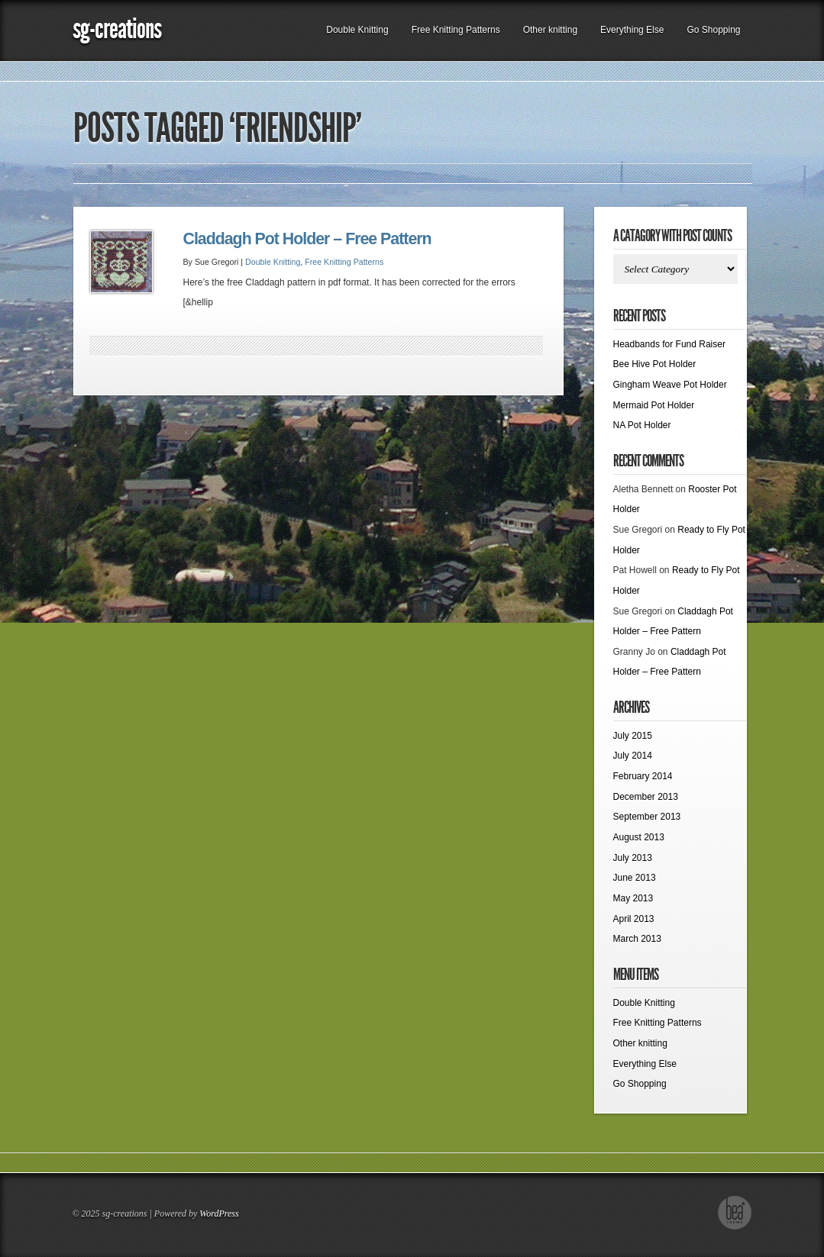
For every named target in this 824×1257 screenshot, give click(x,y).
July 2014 (632, 755)
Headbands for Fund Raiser (669, 344)
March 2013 (637, 938)
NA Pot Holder (642, 425)
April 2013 (633, 919)
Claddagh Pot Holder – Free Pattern (307, 239)
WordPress (218, 1213)
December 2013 (645, 796)
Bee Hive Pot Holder (654, 364)
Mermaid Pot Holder (654, 405)
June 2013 (634, 877)
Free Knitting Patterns (456, 29)
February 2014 (643, 776)
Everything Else (632, 29)
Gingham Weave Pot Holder (670, 384)
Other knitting (550, 29)
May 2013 (633, 898)
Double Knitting (357, 29)
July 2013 (632, 858)
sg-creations (117, 28)
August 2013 (638, 837)
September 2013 (647, 816)
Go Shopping (713, 29)
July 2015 (632, 735)
